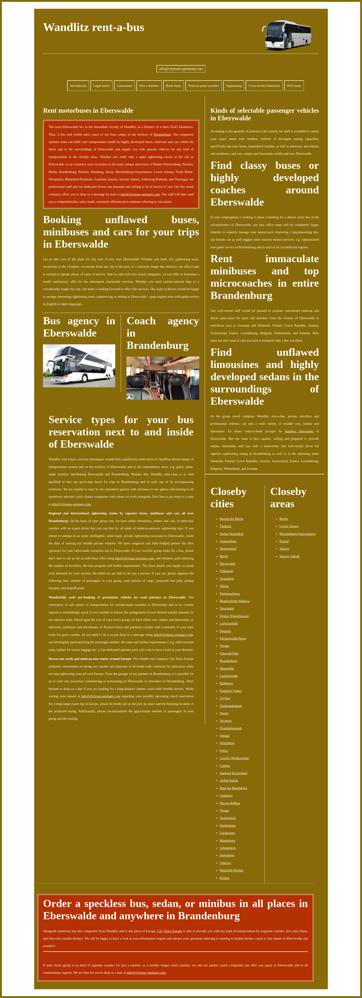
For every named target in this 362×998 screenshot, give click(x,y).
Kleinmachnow (230, 593)
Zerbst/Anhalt (229, 780)
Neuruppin (227, 608)
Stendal (225, 735)
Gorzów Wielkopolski (234, 758)
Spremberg (227, 855)
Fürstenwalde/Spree (233, 638)
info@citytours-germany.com (181, 69)
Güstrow (225, 863)
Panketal (225, 526)
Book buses (173, 86)
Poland (284, 541)
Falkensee (226, 571)
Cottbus (225, 765)
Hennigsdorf (228, 548)
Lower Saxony (289, 526)
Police (224, 750)
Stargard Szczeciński (233, 773)
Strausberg (227, 578)
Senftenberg (228, 825)
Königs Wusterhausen (234, 616)
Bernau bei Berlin (231, 519)
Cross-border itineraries (264, 86)
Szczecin (226, 720)
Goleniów (226, 795)
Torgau (224, 810)
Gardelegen (227, 833)
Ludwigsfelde (229, 623)
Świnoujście (228, 818)
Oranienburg (228, 541)
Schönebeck (228, 848)
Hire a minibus (149, 86)
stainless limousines (299, 431)
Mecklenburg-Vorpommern (298, 534)
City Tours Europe (169, 931)
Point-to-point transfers (203, 86)
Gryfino (225, 698)
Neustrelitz (227, 668)
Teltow (224, 586)
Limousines (124, 86)
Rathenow (226, 683)
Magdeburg (227, 840)
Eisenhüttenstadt (231, 728)
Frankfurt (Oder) (231, 691)
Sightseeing (233, 86)
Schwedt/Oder (229, 653)
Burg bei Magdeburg (233, 788)
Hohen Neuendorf (232, 534)
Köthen (224, 878)
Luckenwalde (229, 676)
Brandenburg (162, 134)
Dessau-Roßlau (230, 803)
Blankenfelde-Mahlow (235, 601)
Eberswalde (227, 563)
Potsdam (225, 631)
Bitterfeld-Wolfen (231, 870)
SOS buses (294, 86)
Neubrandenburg (231, 706)
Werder (224, 646)
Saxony (285, 548)
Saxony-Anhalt (290, 556)
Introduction (78, 86)
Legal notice (101, 86)
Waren (224, 713)
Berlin (224, 556)
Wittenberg (227, 743)
